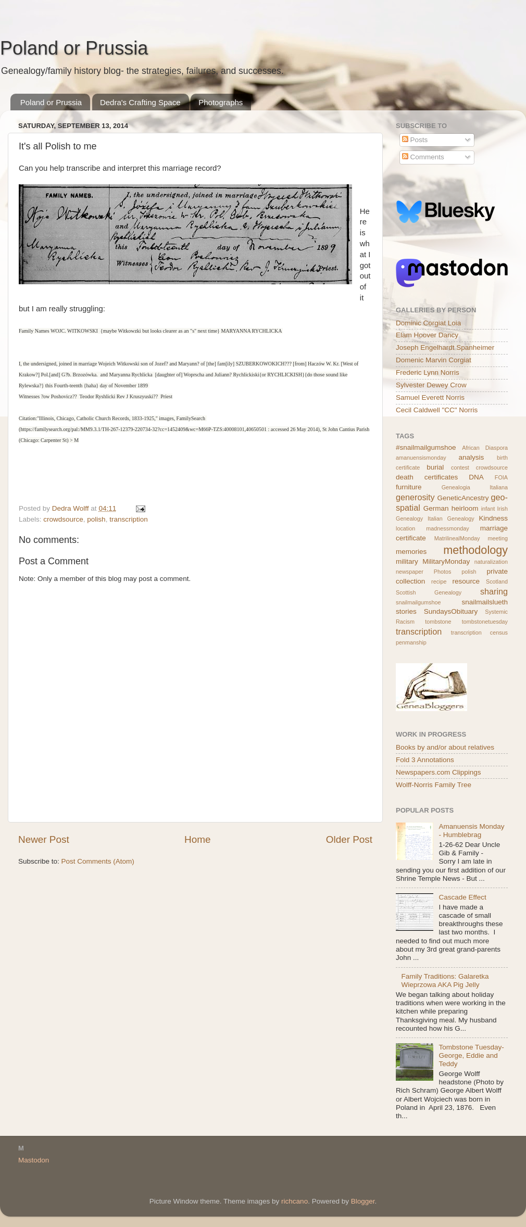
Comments (423, 157)
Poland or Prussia (74, 48)
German (436, 508)
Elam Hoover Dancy (427, 335)
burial (435, 467)
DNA (476, 477)
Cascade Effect (462, 897)
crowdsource (63, 519)
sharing (494, 591)
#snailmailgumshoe (426, 447)
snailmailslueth (484, 602)
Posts (415, 140)
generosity (415, 497)
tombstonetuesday (485, 621)
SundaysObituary (451, 611)
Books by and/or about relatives (445, 747)
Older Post (349, 839)
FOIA (501, 477)
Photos (443, 571)
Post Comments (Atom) (97, 861)
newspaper (409, 571)
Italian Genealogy (451, 518)
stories (406, 611)
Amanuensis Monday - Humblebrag (471, 831)
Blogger (363, 1201)
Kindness (493, 518)
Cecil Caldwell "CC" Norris (437, 410)
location (405, 528)
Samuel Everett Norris (430, 397)
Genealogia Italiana (475, 487)
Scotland (497, 581)
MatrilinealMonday (457, 538)
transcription (128, 519)
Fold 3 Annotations (425, 760)
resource (466, 581)
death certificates (427, 477)
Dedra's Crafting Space (140, 102)
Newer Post (43, 839)
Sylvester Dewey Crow (431, 385)
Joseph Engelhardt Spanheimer (445, 347)
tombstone (438, 621)
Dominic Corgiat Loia (428, 323)
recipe (438, 581)
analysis (471, 457)
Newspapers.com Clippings (438, 772)
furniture (409, 487)
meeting (498, 538)
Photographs (220, 102)
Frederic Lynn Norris (427, 372)
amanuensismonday (421, 457)
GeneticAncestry (463, 498)
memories (411, 551)
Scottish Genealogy (428, 592)
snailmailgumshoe (418, 602)
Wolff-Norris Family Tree (433, 785)
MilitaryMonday (446, 561)
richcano (294, 1201)
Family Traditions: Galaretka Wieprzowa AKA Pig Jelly (445, 980)
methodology (475, 549)
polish (96, 519)
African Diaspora (485, 448)
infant (488, 508)
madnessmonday (447, 528)
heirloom (465, 508)
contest (460, 467)
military (407, 561)
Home (197, 839)
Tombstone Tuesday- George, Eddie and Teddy (471, 1055)
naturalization (491, 562)
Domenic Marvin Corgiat (433, 360)
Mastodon (33, 1160)
